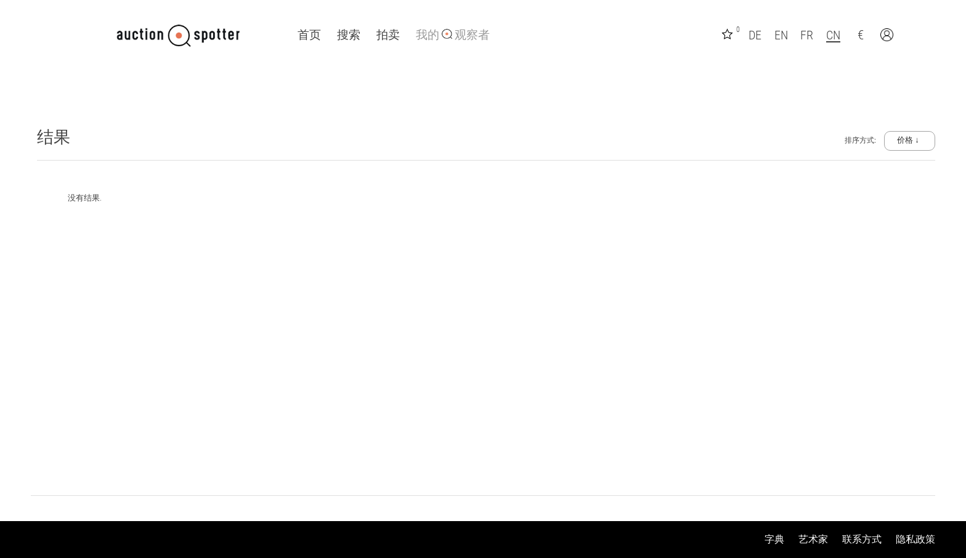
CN (833, 35)
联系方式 (862, 539)
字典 (774, 539)
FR (806, 35)
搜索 (348, 35)
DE (755, 35)
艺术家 (813, 539)
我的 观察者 (453, 35)
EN (781, 35)
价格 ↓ (908, 140)
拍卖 (388, 35)
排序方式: (861, 140)
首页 (309, 35)
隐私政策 (915, 539)
